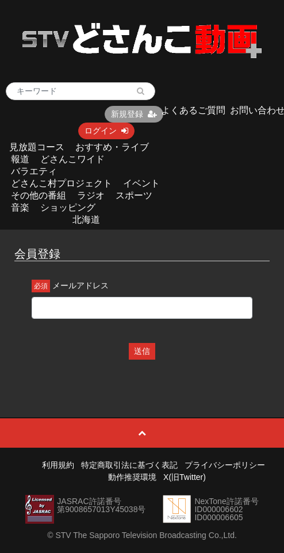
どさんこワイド (72, 159)
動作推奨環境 (132, 477)
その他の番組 (38, 195)
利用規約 (58, 465)
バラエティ (34, 171)
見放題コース (36, 147)
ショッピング (67, 207)
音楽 (20, 207)
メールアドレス (80, 285)
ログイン (106, 130)
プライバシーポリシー (225, 465)
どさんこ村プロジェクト (61, 183)
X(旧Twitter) (184, 477)
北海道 (86, 219)
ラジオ (91, 195)
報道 (20, 159)
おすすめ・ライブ (112, 147)
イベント (141, 183)
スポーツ (134, 195)
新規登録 (134, 114)
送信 (142, 351)
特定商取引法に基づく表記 (129, 465)
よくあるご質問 (193, 110)
